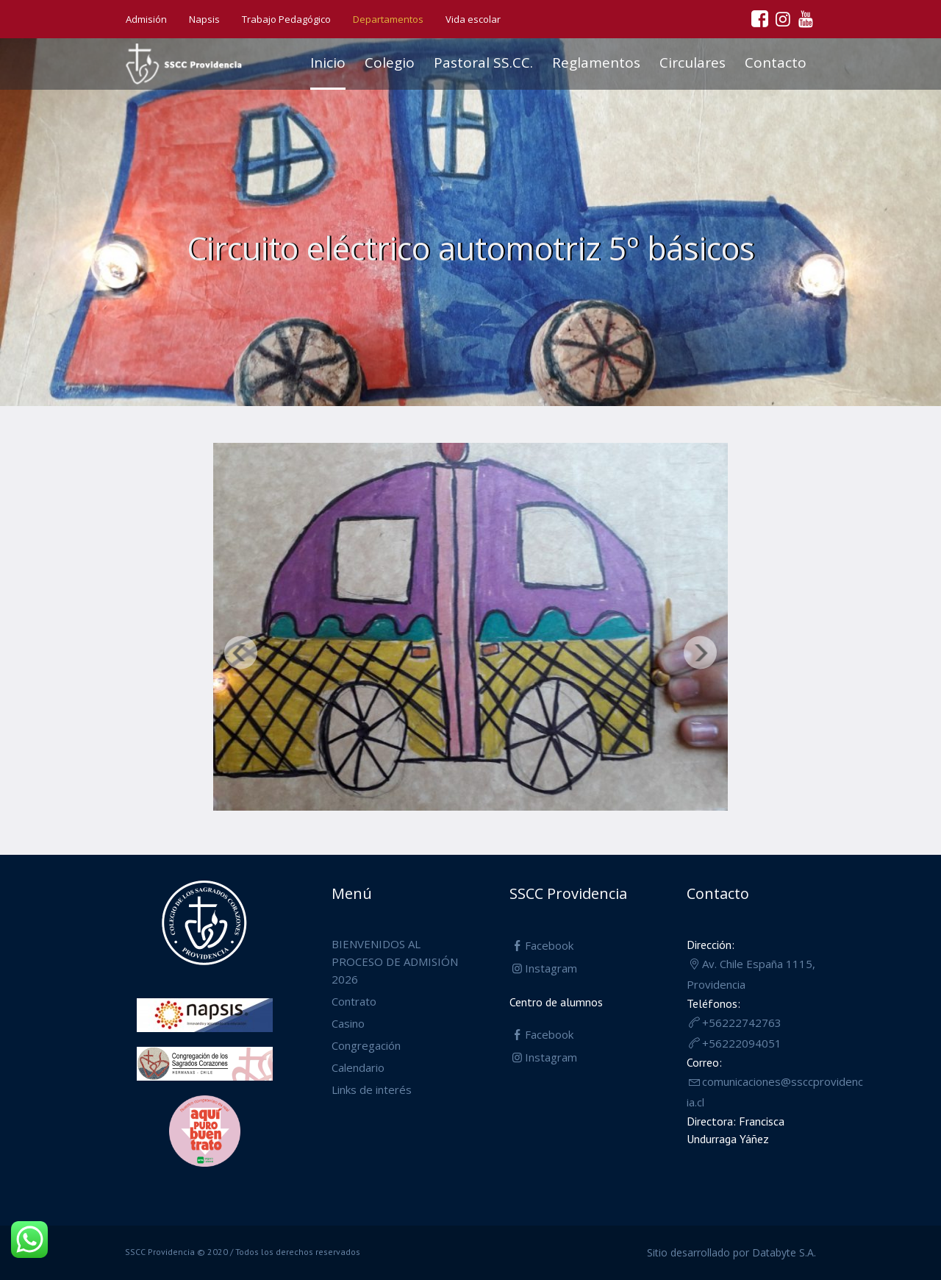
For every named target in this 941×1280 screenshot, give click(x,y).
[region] (470, 630)
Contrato (354, 1001)
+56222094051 (741, 1043)
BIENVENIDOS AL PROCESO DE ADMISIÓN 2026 (395, 961)
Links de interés (372, 1089)
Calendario (358, 1067)
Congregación (366, 1045)
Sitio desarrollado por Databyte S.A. (731, 1252)
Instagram (551, 968)
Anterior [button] (240, 652)
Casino (348, 1023)
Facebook (549, 945)
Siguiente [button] (700, 652)
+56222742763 (741, 1022)
